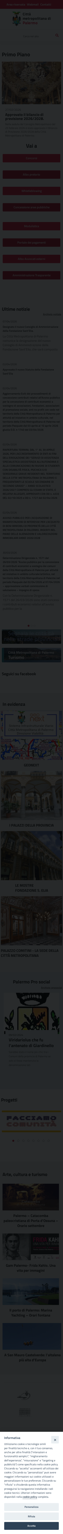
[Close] (55, 1439)
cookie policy (30, 1497)
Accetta (31, 1526)
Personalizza (31, 1507)
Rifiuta (31, 1516)
